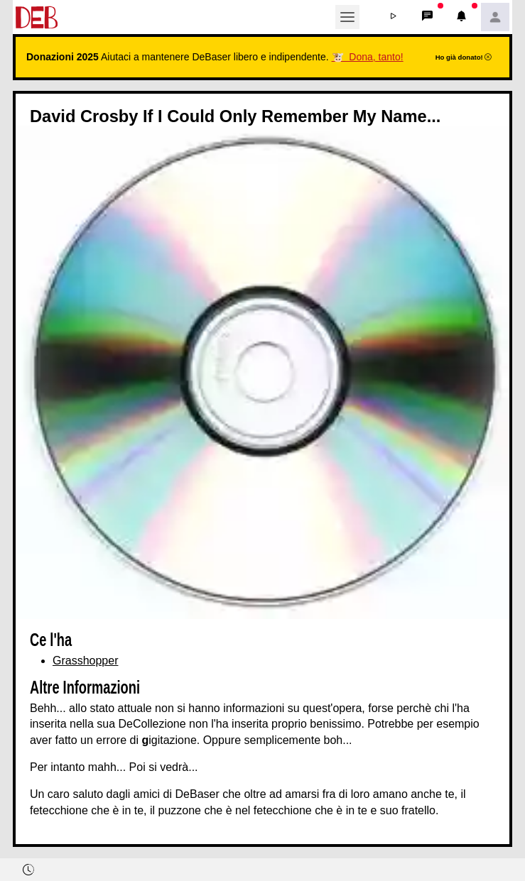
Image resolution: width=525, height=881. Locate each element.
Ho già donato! (463, 57)
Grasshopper (86, 661)
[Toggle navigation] (347, 17)
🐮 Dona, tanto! (368, 56)
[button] (393, 17)
